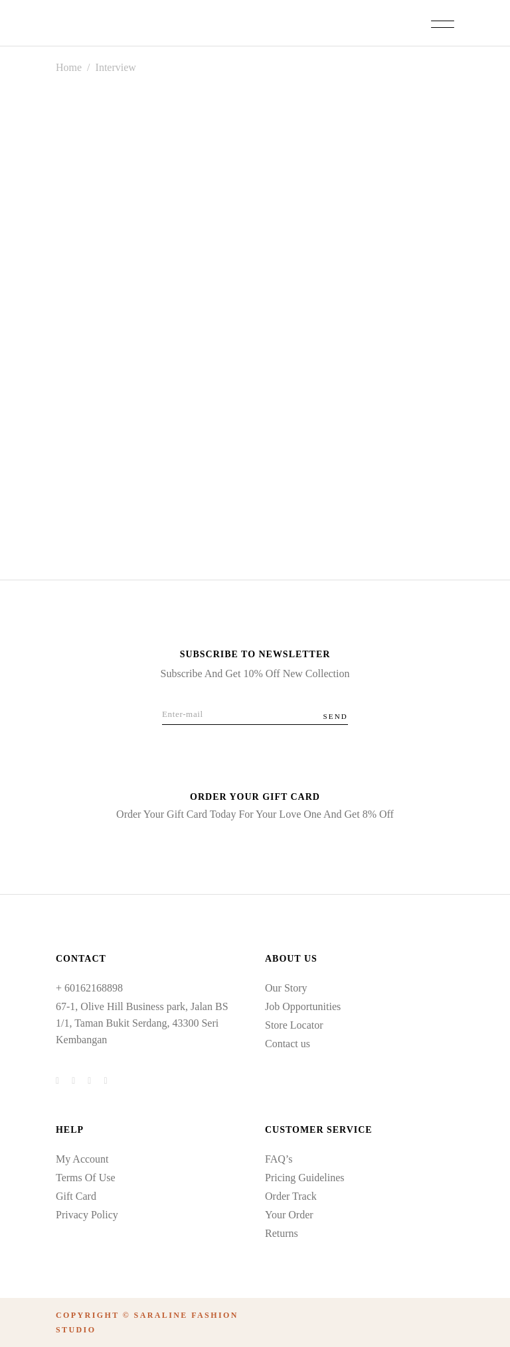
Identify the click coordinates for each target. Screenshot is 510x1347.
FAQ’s (279, 1159)
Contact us (287, 1043)
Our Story (286, 988)
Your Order (289, 1214)
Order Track (291, 1196)
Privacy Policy (87, 1214)
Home (69, 67)
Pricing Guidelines (305, 1177)
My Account (82, 1159)
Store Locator (294, 1025)
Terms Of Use (86, 1177)
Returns (281, 1233)
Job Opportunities (303, 1006)
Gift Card (76, 1196)
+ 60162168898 (89, 988)
